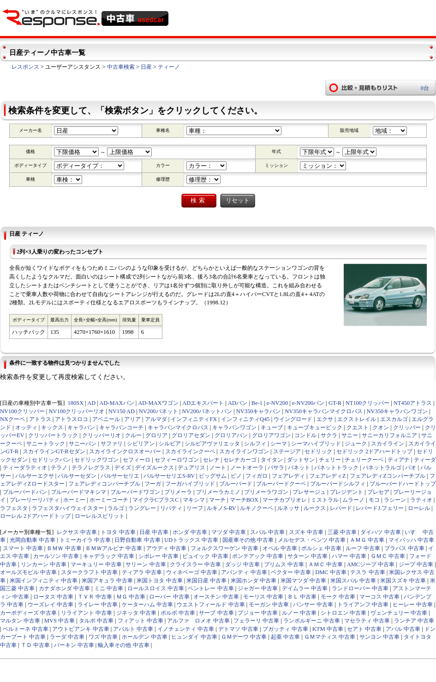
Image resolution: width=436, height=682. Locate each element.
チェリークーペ (364, 460)
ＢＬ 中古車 (302, 596)
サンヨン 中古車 (379, 637)
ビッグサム (213, 476)
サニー (349, 435)
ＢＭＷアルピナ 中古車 (113, 548)
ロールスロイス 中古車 (155, 588)
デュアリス (191, 467)
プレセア (378, 492)
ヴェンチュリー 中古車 (398, 613)
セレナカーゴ (240, 460)
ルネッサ (288, 508)
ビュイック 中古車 (205, 556)
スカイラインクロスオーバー (125, 451)
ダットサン (301, 460)
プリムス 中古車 (284, 564)
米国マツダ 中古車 (303, 580)
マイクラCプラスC (155, 500)
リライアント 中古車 (86, 613)
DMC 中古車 (330, 572)
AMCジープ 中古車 (371, 564)
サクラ (329, 435)
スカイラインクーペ (190, 451)
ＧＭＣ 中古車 (387, 556)
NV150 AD (121, 411)
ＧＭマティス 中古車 (329, 637)
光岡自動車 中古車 (32, 540)
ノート (217, 467)
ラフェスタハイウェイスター (68, 508)
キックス (52, 427)
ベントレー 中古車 (210, 588)
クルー (133, 435)
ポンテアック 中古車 (257, 556)
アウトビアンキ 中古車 (80, 629)
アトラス (40, 419)
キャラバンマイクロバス (178, 427)
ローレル (419, 508)
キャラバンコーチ (121, 427)
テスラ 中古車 (367, 572)
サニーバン (82, 443)
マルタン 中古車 (20, 620)
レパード (341, 508)
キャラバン (81, 427)
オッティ (26, 427)
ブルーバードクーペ (281, 483)
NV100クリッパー (22, 411)
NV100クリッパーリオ (76, 411)
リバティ (171, 508)
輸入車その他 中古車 (123, 645)
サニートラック (45, 443)
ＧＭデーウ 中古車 (244, 637)
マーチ (217, 500)
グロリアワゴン (271, 435)
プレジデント (346, 492)
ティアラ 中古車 (142, 572)
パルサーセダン (77, 476)
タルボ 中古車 (96, 620)
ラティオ (421, 500)
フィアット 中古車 (140, 620)
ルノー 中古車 (299, 613)
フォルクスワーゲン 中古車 (224, 548)
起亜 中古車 (285, 637)
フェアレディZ (327, 476)
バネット (299, 467)
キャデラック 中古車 (108, 556)
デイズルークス (154, 467)
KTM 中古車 (327, 629)
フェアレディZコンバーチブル (387, 476)
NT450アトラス (413, 403)
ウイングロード (293, 419)
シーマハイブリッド (316, 443)
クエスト (357, 427)
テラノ (59, 467)
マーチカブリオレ (285, 500)
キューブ (272, 427)
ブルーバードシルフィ (337, 483)
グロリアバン (231, 435)
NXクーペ (12, 419)
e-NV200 (277, 403)
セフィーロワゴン (177, 460)
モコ (374, 500)
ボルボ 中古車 (178, 613)
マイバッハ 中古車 (411, 540)
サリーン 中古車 (145, 564)
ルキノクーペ (256, 508)
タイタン (272, 460)
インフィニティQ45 (245, 419)
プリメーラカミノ (218, 492)
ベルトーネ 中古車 (25, 629)
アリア (132, 419)
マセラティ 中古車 (367, 620)
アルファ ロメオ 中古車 (198, 620)
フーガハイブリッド (190, 483)
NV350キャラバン (258, 411)
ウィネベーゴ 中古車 (191, 572)
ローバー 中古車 (169, 596)
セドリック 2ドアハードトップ (374, 451)
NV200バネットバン (207, 411)
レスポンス (25, 67)
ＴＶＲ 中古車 (95, 596)
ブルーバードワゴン (135, 492)
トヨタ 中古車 (118, 532)
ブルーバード (235, 483)
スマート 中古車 (23, 548)
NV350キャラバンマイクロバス (324, 411)
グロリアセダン (191, 435)
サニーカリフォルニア (389, 435)
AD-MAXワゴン (158, 403)
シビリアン (141, 443)
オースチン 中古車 (216, 596)
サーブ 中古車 (216, 613)
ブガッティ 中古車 (285, 629)
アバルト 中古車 (133, 629)
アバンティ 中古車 (244, 572)
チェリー (330, 460)
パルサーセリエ (120, 476)
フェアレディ (288, 476)
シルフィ (255, 443)
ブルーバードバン (25, 492)
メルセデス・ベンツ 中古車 (312, 540)
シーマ (278, 443)
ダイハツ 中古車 (380, 532)
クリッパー (407, 427)
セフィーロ (136, 460)
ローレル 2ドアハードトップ (35, 516)
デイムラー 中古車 (305, 588)
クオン (380, 427)
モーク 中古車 (338, 596)
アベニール (106, 419)
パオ (410, 467)
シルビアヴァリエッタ (212, 443)
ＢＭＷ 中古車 (64, 548)
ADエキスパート (203, 403)
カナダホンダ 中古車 (64, 588)
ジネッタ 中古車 (136, 613)
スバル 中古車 (267, 532)
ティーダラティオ (25, 467)
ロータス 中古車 (53, 596)
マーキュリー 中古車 (96, 564)
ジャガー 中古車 (258, 588)
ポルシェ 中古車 (321, 548)
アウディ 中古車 (166, 548)
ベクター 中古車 (291, 572)
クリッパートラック (53, 435)
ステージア (287, 451)
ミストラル (325, 500)
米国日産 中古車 (206, 580)
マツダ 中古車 (228, 532)
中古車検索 (121, 67)
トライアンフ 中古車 (362, 604)
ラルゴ (116, 508)
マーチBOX (244, 500)
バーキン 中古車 (74, 645)
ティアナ (399, 460)
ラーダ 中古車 (67, 637)
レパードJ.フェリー (380, 508)
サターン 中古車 (307, 556)
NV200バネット (158, 411)
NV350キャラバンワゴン (397, 411)
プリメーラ (178, 492)
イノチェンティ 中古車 (185, 629)
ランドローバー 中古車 (360, 588)
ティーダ (425, 460)
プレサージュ (309, 492)
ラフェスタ (14, 508)
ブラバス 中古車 (404, 548)
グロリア (156, 435)
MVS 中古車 (59, 620)
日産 (146, 67)
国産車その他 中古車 (248, 540)
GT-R (334, 403)
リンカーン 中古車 (43, 564)
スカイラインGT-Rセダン (54, 451)
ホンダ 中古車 (190, 532)
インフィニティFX (194, 419)
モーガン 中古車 (269, 604)
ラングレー (142, 508)
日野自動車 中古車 (137, 540)
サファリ (112, 443)
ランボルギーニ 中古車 (311, 620)
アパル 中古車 (403, 629)
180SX (76, 403)
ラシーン (395, 500)
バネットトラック (336, 467)
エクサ (325, 419)
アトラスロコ (71, 419)
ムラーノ (353, 500)
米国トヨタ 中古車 (159, 580)
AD (91, 403)
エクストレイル (356, 419)
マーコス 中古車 (379, 596)
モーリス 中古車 (263, 596)
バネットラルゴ (382, 467)
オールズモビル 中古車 (28, 572)
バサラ (276, 467)
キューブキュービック (314, 427)
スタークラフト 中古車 (89, 572)
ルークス (315, 508)
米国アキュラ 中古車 (107, 580)
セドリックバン (51, 460)
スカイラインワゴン (244, 451)
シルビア (170, 443)
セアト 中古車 (364, 629)
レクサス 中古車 (77, 532)
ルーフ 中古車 (363, 548)
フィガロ (256, 476)
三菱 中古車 (342, 532)
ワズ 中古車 (103, 637)
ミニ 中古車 (108, 588)
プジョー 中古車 (258, 613)
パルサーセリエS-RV (169, 476)
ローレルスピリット (100, 516)
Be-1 (257, 403)
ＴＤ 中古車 (35, 645)
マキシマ (194, 500)
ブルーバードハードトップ (403, 483)
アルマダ (156, 419)
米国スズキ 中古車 (403, 580)
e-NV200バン (308, 403)
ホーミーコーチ (109, 500)
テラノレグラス (91, 467)
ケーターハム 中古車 (147, 604)
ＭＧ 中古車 (130, 596)
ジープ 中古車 (416, 564)
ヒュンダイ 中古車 (194, 637)
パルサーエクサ (34, 476)
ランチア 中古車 (414, 620)
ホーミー (74, 500)
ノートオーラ (246, 467)
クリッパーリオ (101, 435)
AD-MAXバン (116, 403)
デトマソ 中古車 (238, 629)
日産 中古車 (153, 532)
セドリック (318, 451)
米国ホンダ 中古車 (253, 580)
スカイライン (387, 443)
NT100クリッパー (367, 403)
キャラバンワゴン (234, 427)
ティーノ (169, 67)
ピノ (236, 476)
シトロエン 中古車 (343, 613)
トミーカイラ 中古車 (85, 540)
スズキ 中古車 (306, 532)
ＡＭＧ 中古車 (367, 540)
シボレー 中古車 (158, 556)
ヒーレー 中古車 (413, 604)
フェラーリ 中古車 (256, 620)
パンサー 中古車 (313, 604)
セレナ (211, 460)
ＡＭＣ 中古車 (325, 564)
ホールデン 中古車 (144, 637)
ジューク (356, 443)
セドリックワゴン (96, 460)
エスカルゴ (394, 419)
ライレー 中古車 (98, 604)
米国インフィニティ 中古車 (44, 580)
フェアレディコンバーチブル (104, 483)
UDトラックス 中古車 (191, 540)
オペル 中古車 (280, 548)
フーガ (152, 483)
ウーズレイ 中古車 (50, 604)
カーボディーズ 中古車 (28, 613)
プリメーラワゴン (266, 492)
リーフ (194, 508)
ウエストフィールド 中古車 (211, 604)
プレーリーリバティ (35, 500)
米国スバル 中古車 (353, 580)
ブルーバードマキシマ (78, 492)
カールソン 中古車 (56, 556)
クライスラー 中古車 (195, 564)
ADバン (237, 403)
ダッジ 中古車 (242, 564)
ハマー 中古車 (349, 556)
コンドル (305, 435)
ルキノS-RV (221, 508)
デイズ (122, 467)
